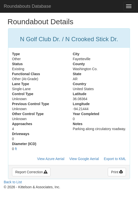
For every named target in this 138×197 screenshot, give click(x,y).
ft (16, 149)
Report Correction (31, 172)
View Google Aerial (84, 159)
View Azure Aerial (50, 159)
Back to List (13, 182)
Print (117, 172)
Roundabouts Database (27, 6)
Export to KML (115, 159)
